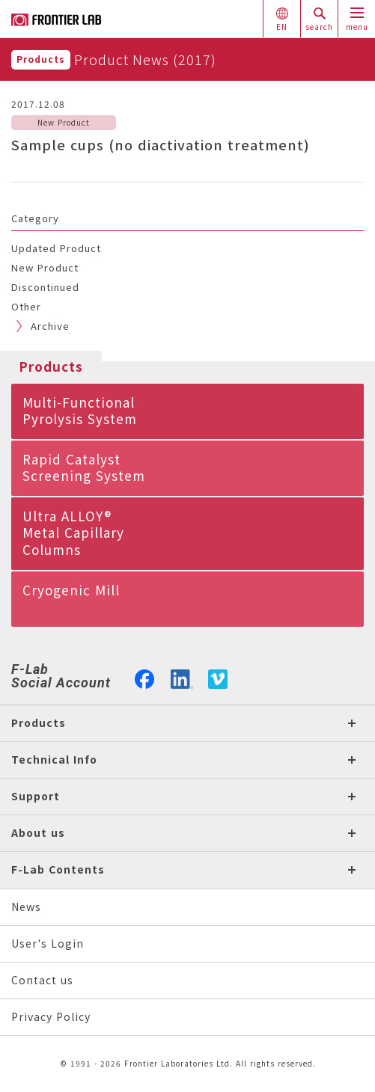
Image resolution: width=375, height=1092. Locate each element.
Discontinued (45, 287)
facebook (144, 677)
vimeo (218, 679)
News (26, 907)
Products (40, 59)
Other (26, 306)
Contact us (42, 980)
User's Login (47, 943)
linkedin (182, 677)
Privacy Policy (51, 1017)
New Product (45, 267)
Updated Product (56, 248)
